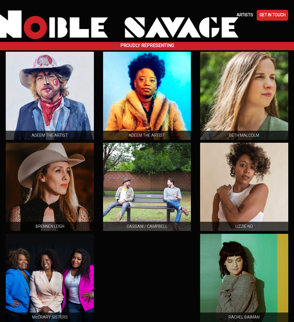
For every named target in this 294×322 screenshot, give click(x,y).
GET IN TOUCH (272, 15)
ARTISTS (245, 15)
